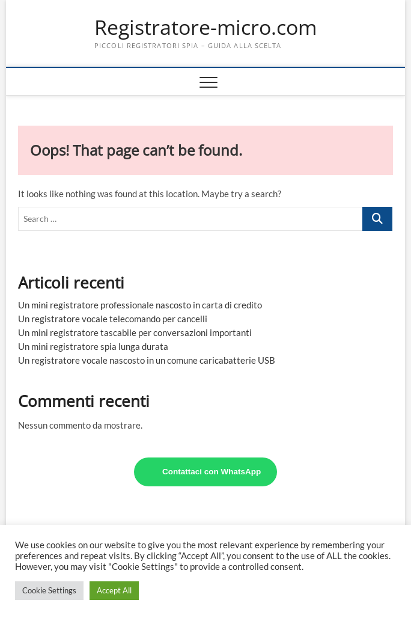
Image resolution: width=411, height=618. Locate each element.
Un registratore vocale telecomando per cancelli (112, 318)
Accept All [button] (114, 590)
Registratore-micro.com (205, 27)
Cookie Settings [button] (49, 590)
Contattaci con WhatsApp (211, 471)
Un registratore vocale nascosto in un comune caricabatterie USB (146, 360)
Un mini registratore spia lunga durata (93, 346)
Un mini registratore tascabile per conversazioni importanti (135, 332)
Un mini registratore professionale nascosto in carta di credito (140, 304)
